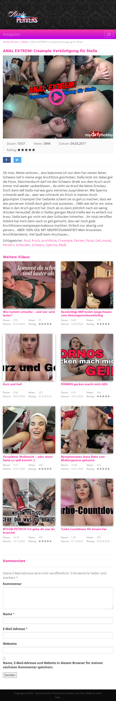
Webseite (10, 644)
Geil (98, 240)
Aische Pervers (11, 41)
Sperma (51, 245)
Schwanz (38, 245)
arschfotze (49, 240)
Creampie (65, 240)
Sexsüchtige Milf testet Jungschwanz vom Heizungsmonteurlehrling (86, 314)
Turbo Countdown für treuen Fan (84, 529)
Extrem (79, 240)
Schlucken (23, 245)
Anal (27, 240)
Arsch (36, 240)
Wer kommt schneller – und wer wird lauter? (29, 314)
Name (7, 614)
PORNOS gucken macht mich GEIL (84, 384)
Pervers (8, 245)
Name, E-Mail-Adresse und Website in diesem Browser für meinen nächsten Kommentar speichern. (53, 665)
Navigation (11, 34)
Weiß (62, 245)
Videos (24, 41)
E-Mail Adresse (14, 629)
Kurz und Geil (12, 384)
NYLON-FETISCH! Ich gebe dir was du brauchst (29, 531)
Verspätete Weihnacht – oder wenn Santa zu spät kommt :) (28, 459)
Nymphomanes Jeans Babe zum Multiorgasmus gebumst (83, 459)
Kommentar (12, 584)
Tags (57, 697)
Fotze (90, 240)
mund (106, 240)
